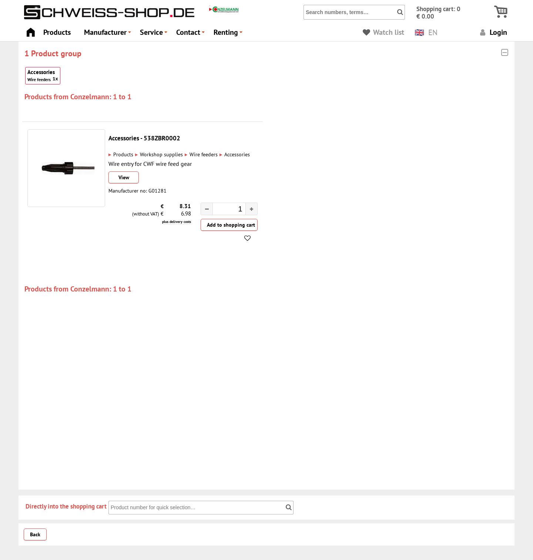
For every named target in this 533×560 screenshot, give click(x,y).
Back (35, 534)
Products (57, 32)
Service (155, 34)
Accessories (42, 75)
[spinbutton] (225, 209)
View (123, 177)
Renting (229, 34)
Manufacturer (108, 34)
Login (492, 32)
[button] (251, 209)
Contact (191, 34)
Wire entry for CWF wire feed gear (150, 163)
